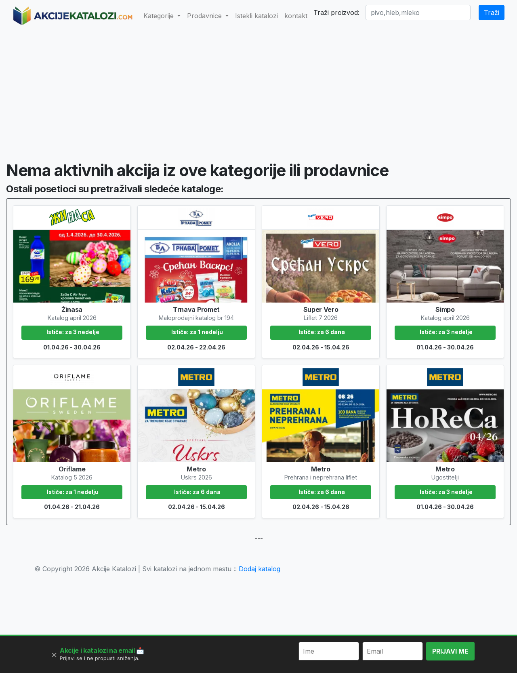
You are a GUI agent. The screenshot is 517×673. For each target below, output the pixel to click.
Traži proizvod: (336, 12)
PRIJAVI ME (450, 651)
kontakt (295, 16)
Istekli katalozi (256, 16)
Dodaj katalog (259, 569)
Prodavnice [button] (205, 16)
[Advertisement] (258, 91)
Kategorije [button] (159, 16)
